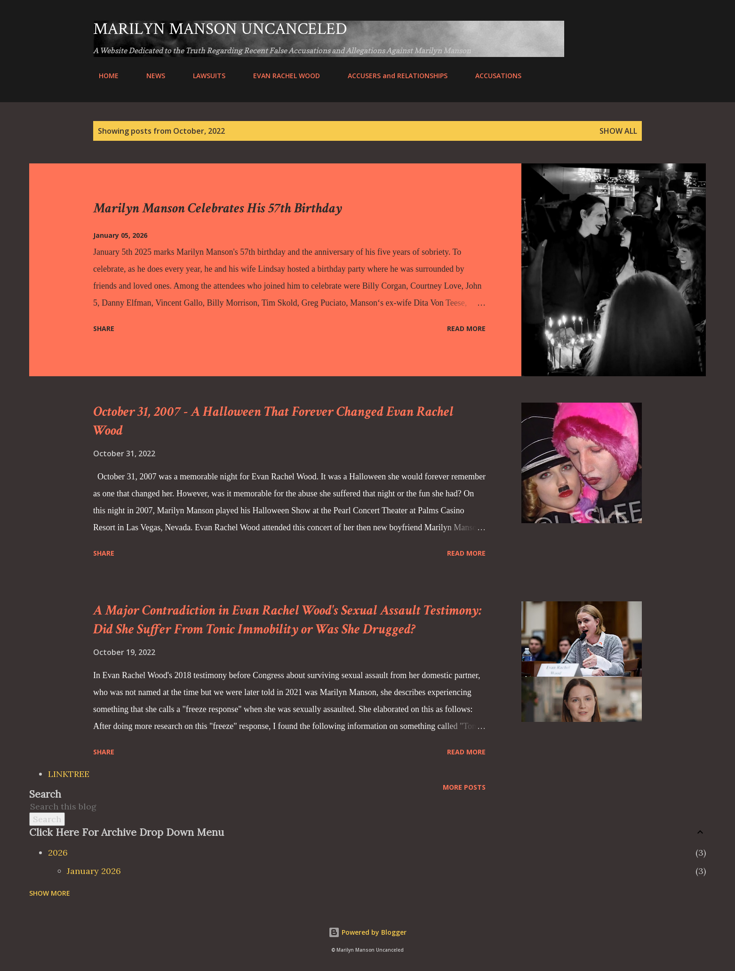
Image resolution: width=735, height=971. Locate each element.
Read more (466, 328)
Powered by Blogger (367, 932)
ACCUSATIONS (493, 75)
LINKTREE (68, 774)
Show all (618, 131)
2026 (58, 852)
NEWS (150, 75)
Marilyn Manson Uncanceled (220, 29)
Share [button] (103, 328)
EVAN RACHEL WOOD (281, 75)
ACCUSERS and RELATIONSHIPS (392, 75)
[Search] (597, 29)
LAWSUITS (203, 75)
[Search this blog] (356, 806)
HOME (103, 75)
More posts (464, 787)
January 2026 (94, 871)
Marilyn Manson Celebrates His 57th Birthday (217, 208)
